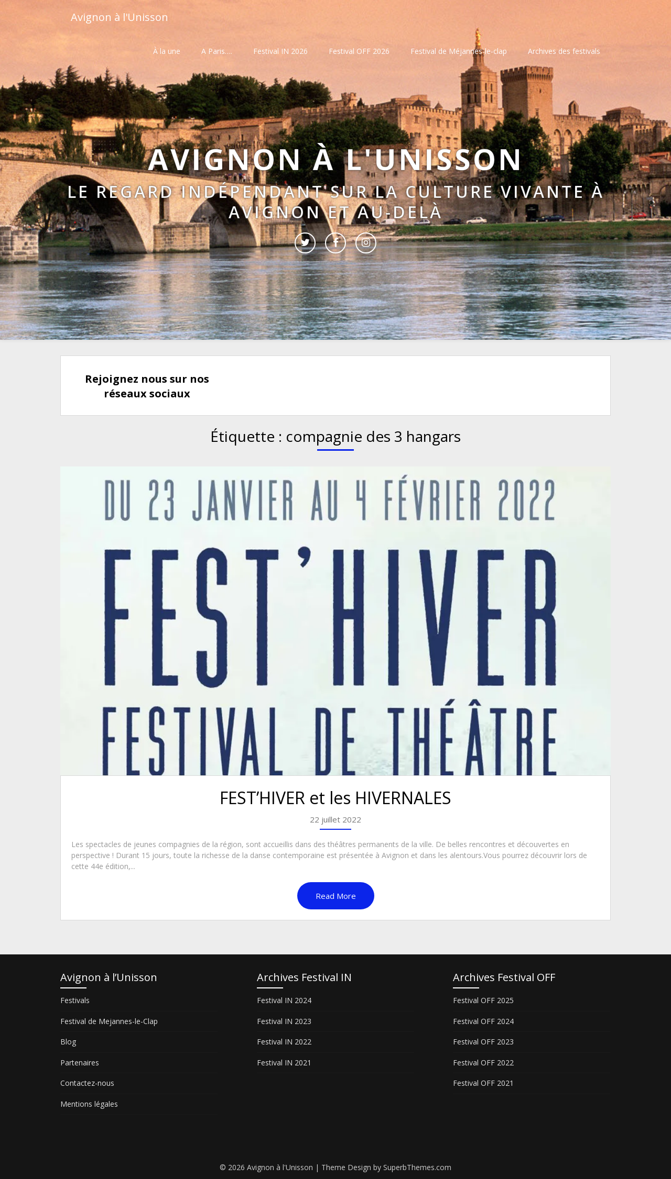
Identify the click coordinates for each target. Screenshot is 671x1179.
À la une (166, 51)
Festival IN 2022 (284, 1042)
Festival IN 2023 (284, 1021)
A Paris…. (216, 51)
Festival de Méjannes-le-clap (458, 51)
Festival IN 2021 (284, 1062)
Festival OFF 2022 (483, 1062)
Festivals (75, 1000)
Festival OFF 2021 (483, 1083)
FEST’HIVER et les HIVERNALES (335, 797)
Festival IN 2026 (280, 51)
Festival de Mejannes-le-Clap (109, 1021)
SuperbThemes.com (417, 1167)
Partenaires (79, 1062)
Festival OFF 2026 (359, 51)
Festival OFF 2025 (483, 1000)
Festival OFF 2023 (483, 1042)
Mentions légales (89, 1104)
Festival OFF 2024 (483, 1021)
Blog (68, 1042)
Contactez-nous (87, 1083)
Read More (336, 896)
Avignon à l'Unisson (119, 17)
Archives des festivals (564, 51)
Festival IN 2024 (284, 1000)
